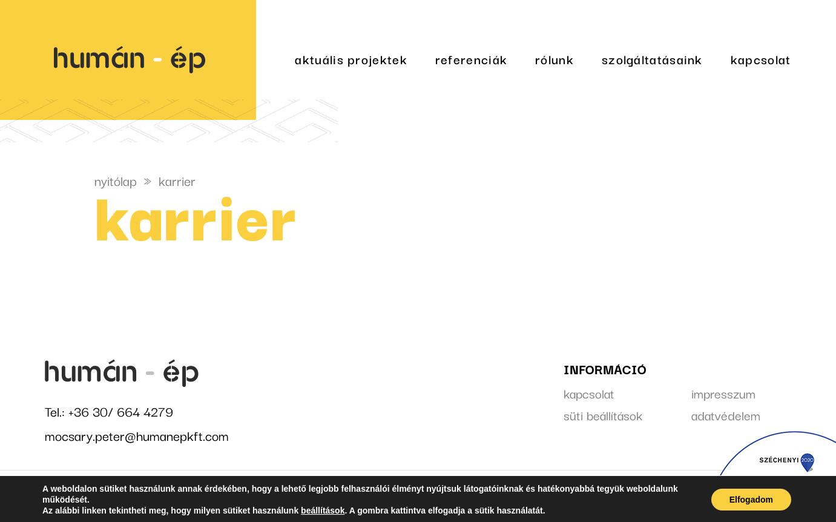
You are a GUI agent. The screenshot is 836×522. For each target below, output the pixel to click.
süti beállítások (603, 415)
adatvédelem (725, 415)
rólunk (554, 58)
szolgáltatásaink (652, 58)
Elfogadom (751, 499)
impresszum (723, 393)
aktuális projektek (351, 58)
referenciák (471, 58)
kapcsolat (761, 58)
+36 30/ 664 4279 (120, 411)
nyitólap (115, 180)
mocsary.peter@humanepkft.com (137, 435)
